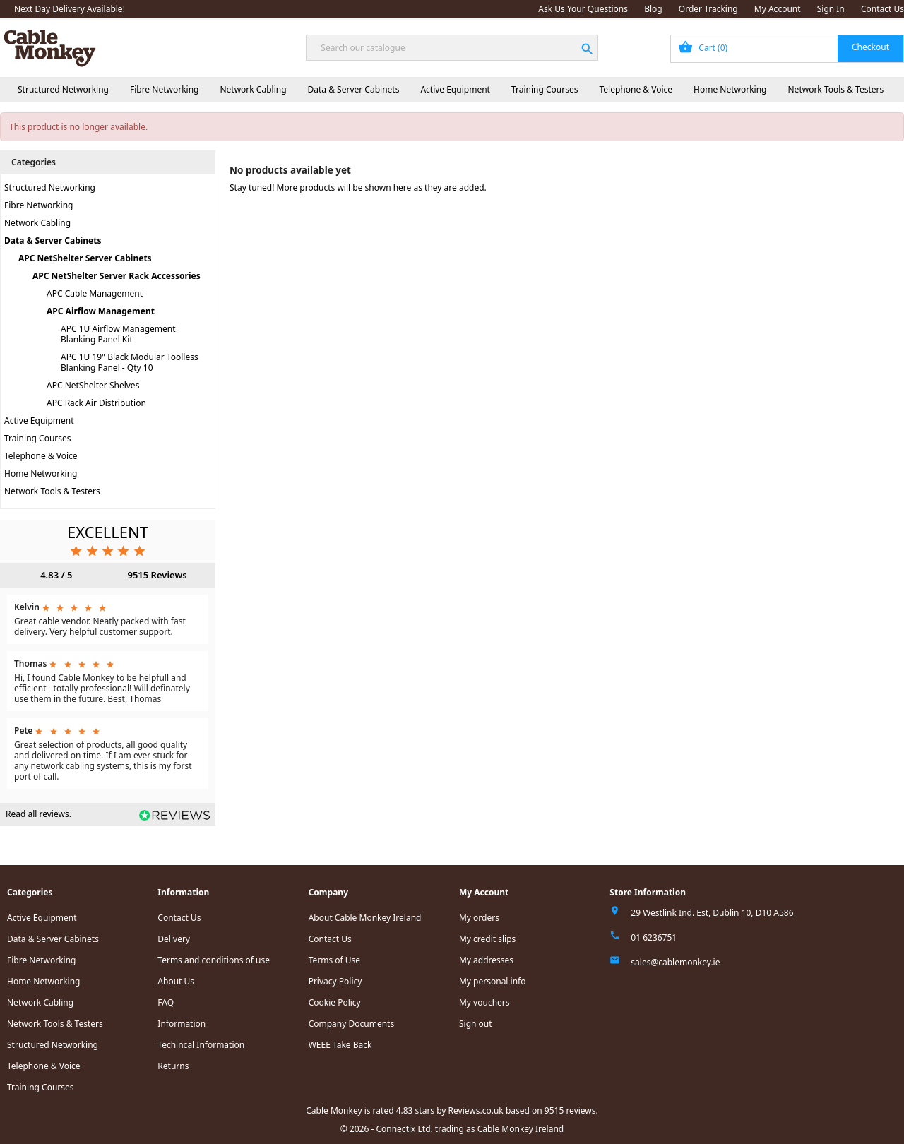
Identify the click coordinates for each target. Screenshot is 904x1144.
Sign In (831, 9)
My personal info (492, 981)
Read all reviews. (38, 814)
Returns (173, 1066)
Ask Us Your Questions (583, 9)
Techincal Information (200, 1045)
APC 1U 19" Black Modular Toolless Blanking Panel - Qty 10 (129, 362)
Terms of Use (334, 960)
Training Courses (544, 89)
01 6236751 (654, 937)
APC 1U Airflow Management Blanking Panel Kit (118, 334)
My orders (479, 918)
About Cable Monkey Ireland (365, 918)
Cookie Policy (335, 1002)
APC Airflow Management (101, 311)
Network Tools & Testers (836, 89)
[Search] (451, 48)
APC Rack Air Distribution (96, 403)
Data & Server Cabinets (354, 89)
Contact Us (882, 9)
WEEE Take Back (340, 1045)
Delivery (173, 939)
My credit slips (487, 939)
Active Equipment (455, 89)
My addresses (486, 960)
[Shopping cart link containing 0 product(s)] (787, 49)
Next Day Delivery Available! (69, 9)
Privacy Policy (335, 981)
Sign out (475, 1024)
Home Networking (730, 89)
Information (181, 1024)
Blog (653, 9)
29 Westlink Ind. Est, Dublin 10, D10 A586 (712, 913)
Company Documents (352, 1024)
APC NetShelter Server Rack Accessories (116, 276)
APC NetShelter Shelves (93, 385)
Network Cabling (253, 89)
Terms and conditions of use (213, 960)
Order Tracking (708, 9)
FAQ (165, 1002)
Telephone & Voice (635, 89)
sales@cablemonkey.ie (675, 962)
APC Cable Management (95, 293)
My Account (777, 9)
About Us (175, 981)
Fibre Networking (164, 89)
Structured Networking (63, 89)
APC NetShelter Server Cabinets (85, 258)
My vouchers (484, 1002)
